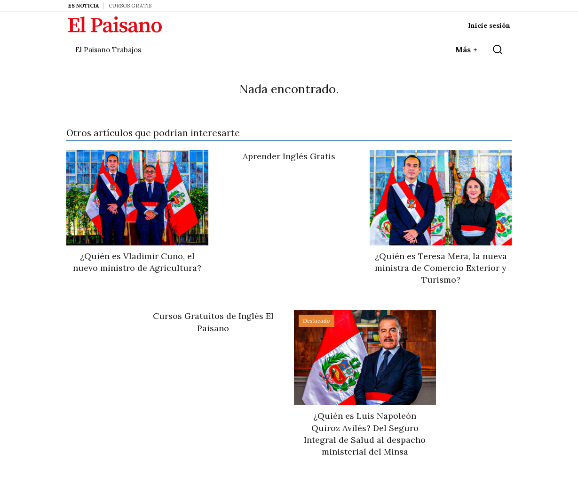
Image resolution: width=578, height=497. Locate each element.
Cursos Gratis (130, 5)
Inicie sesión (489, 25)
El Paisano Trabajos (108, 49)
